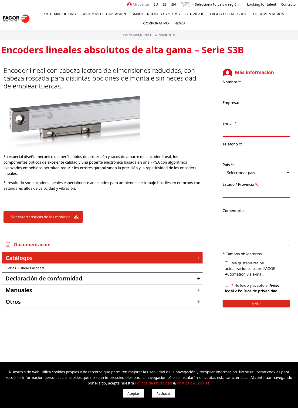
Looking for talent (261, 4)
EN (173, 4)
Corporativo (156, 23)
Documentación (268, 14)
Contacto (288, 4)
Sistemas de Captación (103, 14)
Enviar (256, 303)
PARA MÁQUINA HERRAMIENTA (149, 35)
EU (156, 4)
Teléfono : (232, 144)
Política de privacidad (258, 290)
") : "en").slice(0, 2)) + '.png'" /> (178, 268)
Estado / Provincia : (240, 184)
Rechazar (164, 393)
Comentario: (234, 210)
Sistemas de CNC (60, 14)
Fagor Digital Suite (229, 14)
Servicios (194, 14)
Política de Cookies (193, 383)
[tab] (102, 258)
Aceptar (133, 393)
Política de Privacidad (153, 383)
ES (165, 4)
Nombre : (232, 82)
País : (228, 165)
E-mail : (230, 123)
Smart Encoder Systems (156, 14)
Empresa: (231, 102)
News (179, 23)
